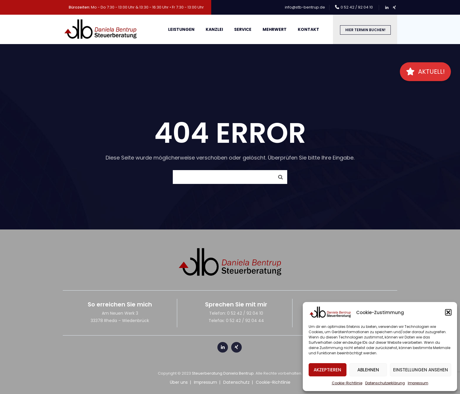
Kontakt (308, 29)
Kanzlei (214, 29)
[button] (448, 312)
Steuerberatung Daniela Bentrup (223, 373)
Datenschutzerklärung (385, 382)
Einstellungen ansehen (420, 370)
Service (242, 29)
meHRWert (275, 29)
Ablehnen (368, 370)
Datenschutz (236, 382)
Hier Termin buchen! (365, 29)
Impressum (418, 382)
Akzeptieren (327, 370)
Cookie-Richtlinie (347, 382)
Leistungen (181, 29)
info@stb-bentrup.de (305, 7)
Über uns (179, 382)
